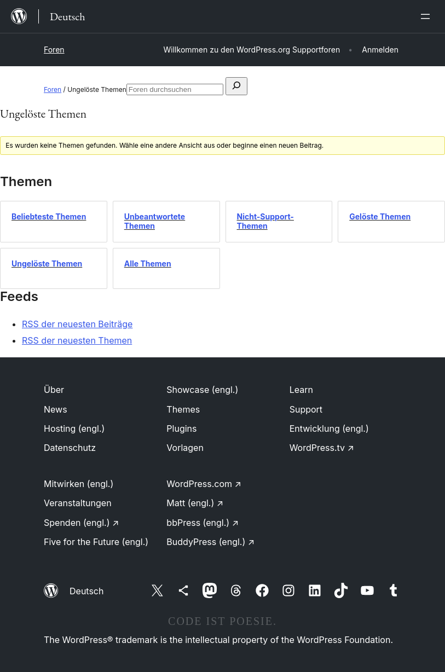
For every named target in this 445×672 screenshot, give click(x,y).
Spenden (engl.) (81, 522)
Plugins (181, 428)
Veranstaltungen (78, 502)
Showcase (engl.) (202, 389)
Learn (301, 389)
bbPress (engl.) (202, 522)
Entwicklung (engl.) (329, 428)
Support (306, 409)
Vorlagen (185, 447)
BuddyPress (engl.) (210, 541)
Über (54, 389)
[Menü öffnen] (427, 16)
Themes (183, 409)
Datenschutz (70, 447)
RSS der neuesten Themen (77, 340)
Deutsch (86, 591)
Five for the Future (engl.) (96, 541)
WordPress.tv (322, 447)
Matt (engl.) (194, 502)
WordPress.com (203, 483)
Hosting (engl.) (74, 428)
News (55, 409)
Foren (54, 49)
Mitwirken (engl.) (78, 483)
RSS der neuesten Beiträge (77, 323)
